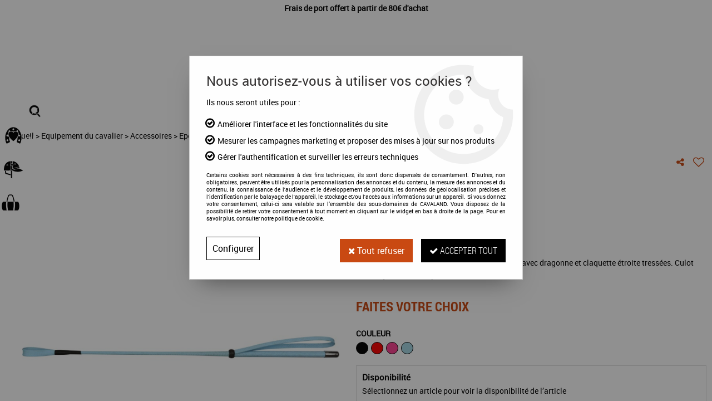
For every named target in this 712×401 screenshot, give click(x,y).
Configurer (233, 248)
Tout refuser (374, 248)
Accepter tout (463, 248)
